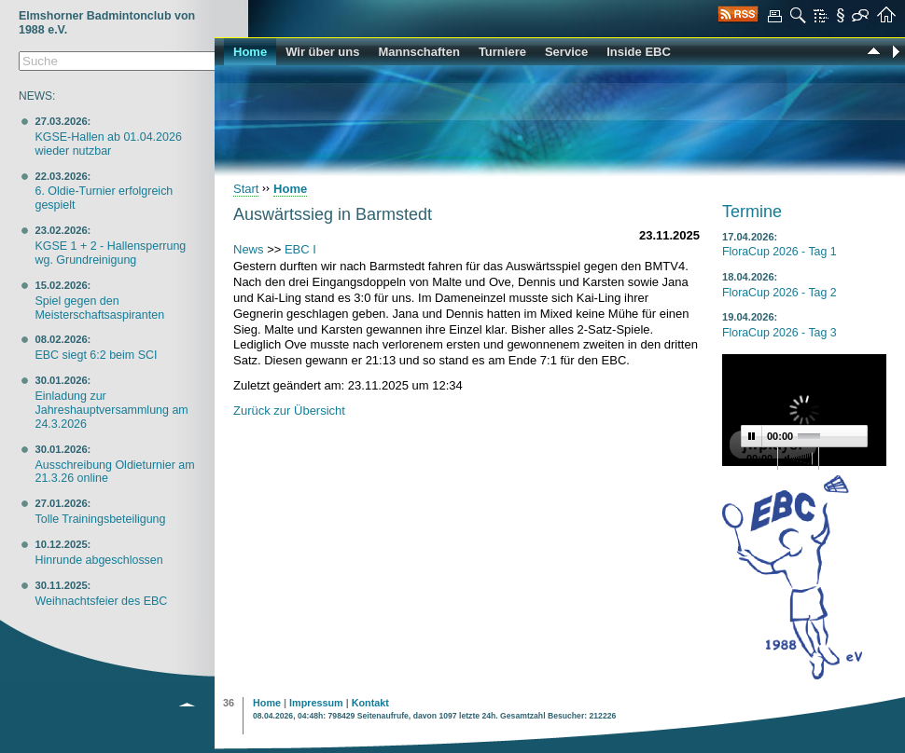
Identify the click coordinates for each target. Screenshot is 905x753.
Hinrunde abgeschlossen (98, 560)
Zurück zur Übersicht (289, 411)
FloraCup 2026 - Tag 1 (779, 251)
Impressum (316, 702)
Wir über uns (322, 52)
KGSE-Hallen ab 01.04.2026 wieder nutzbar (108, 143)
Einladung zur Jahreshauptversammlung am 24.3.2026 (111, 410)
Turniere (502, 52)
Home (250, 52)
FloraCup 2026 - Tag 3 (779, 332)
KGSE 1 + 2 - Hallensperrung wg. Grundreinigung (110, 253)
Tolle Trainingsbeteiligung (100, 519)
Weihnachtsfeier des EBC (101, 601)
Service (566, 52)
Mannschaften (418, 52)
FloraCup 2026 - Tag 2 (779, 292)
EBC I (300, 249)
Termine (752, 211)
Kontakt (370, 702)
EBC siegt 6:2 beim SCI (96, 355)
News (248, 249)
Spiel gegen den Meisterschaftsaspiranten (99, 308)
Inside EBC (638, 52)
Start (245, 189)
